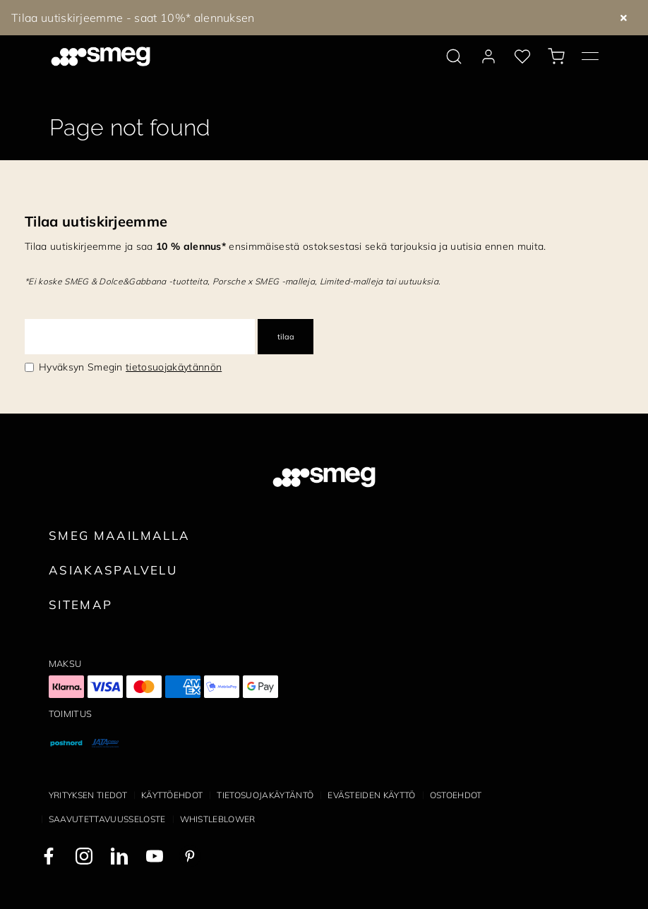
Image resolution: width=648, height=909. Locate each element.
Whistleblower (218, 819)
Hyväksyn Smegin (130, 367)
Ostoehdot (456, 795)
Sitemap (81, 604)
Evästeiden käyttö (371, 795)
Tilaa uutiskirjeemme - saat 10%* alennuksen (133, 18)
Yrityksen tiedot (88, 795)
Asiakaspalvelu (113, 569)
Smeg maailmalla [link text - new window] (120, 535)
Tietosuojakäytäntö (265, 795)
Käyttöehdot (172, 795)
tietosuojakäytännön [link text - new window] (174, 367)
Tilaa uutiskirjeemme (96, 221)
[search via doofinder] (454, 56)
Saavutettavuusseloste (107, 819)
